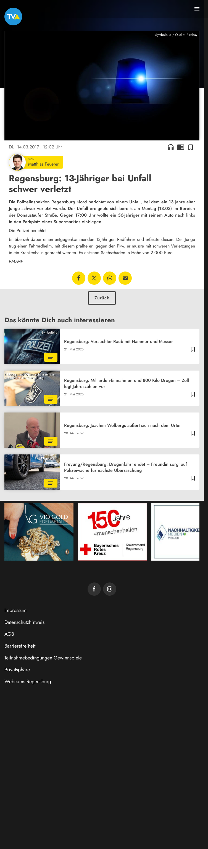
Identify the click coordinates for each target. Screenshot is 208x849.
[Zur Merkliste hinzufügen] (190, 147)
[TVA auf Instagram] (109, 589)
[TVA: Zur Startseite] (13, 16)
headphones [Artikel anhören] (171, 147)
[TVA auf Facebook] (94, 589)
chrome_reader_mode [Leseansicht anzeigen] (181, 147)
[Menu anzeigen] (197, 8)
